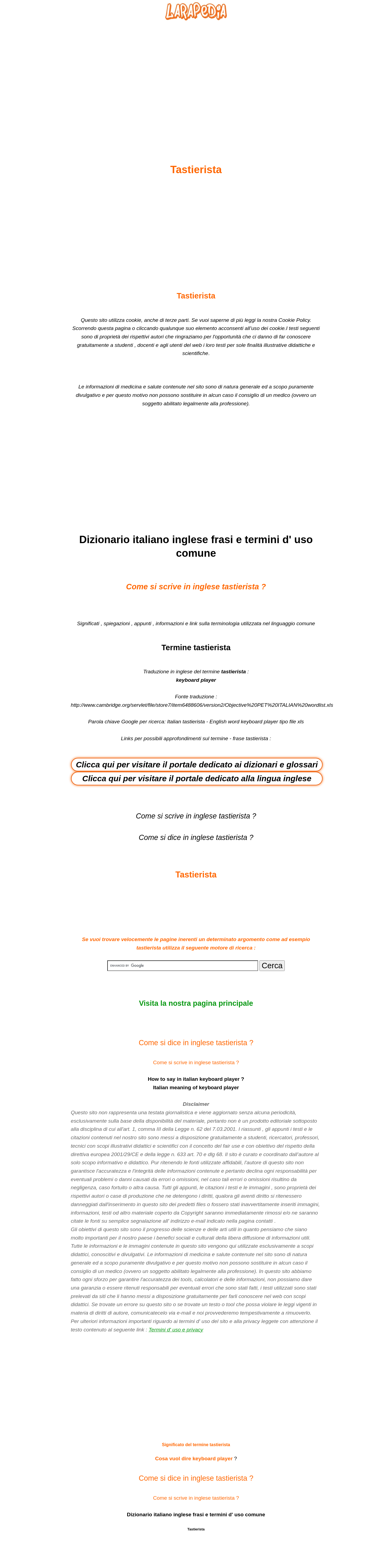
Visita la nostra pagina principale (196, 1003)
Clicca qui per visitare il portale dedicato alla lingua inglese (196, 778)
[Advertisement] (196, 79)
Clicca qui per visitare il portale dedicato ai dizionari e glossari (197, 764)
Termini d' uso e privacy (176, 1330)
